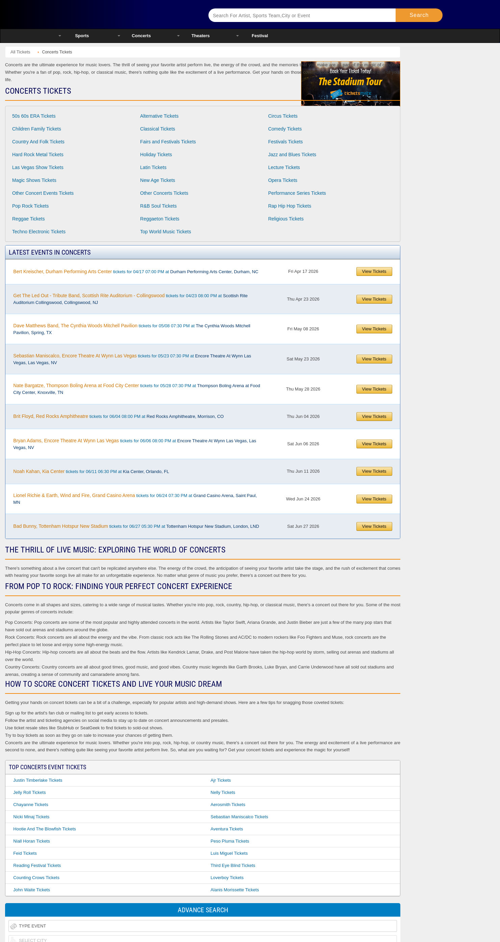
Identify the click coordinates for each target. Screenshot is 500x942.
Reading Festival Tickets (37, 865)
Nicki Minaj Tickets (31, 816)
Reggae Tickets (28, 218)
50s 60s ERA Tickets (33, 116)
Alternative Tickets (159, 116)
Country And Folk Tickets (38, 141)
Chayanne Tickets (30, 804)
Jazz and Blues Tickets (292, 154)
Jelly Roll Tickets (29, 792)
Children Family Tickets (36, 129)
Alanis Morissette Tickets (234, 889)
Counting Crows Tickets (36, 877)
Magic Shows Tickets (34, 180)
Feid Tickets (24, 853)
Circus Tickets (283, 116)
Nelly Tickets (222, 792)
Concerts (141, 35)
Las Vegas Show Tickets (38, 167)
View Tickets (374, 271)
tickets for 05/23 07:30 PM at (132, 359)
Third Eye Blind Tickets (232, 865)
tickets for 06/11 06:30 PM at (91, 471)
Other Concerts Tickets (164, 193)
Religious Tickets (286, 218)
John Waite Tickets (31, 889)
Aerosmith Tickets (227, 804)
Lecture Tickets (284, 167)
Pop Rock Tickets (30, 206)
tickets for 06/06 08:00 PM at (134, 444)
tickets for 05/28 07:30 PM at (136, 389)
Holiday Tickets (156, 154)
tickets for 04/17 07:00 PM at (135, 271)
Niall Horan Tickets (31, 841)
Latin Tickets (153, 167)
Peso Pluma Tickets (229, 841)
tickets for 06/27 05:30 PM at (136, 526)
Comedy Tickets (285, 129)
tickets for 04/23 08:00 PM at (130, 299)
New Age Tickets (157, 180)
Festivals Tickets (285, 141)
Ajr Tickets (220, 780)
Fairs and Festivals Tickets (168, 141)
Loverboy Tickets (227, 877)
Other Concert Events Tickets (43, 193)
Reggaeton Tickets (159, 218)
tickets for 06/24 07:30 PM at (135, 499)
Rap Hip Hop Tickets (289, 206)
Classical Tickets (157, 129)
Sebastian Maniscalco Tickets (239, 816)
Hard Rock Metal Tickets (38, 154)
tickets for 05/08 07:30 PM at (131, 329)
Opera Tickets (282, 180)
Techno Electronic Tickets (39, 231)
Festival (260, 35)
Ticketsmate (124, 14)
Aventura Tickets (226, 828)
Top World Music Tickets (165, 231)
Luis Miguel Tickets (229, 853)
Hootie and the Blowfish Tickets (44, 828)
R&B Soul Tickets (158, 206)
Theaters (201, 35)
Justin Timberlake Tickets (37, 780)
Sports (82, 35)
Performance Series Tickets (297, 193)
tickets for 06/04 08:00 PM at (118, 416)
